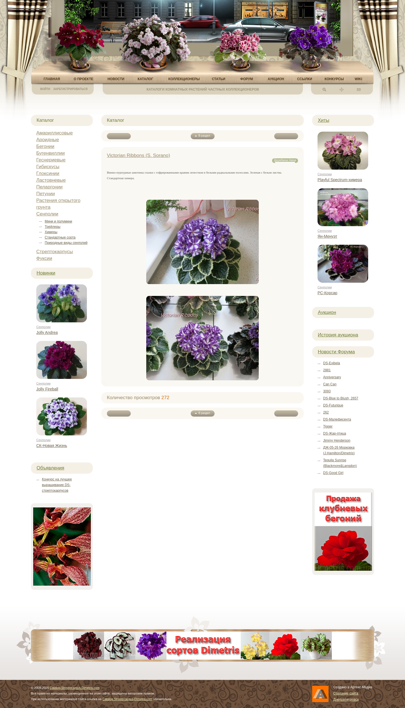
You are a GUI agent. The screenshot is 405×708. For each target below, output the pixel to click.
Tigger (328, 426)
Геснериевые (51, 160)
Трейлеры (52, 227)
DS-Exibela (331, 363)
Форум (246, 79)
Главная (52, 79)
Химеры (51, 232)
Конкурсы (334, 79)
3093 (327, 391)
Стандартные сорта (60, 237)
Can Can (329, 384)
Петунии (45, 193)
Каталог (145, 79)
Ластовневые (51, 180)
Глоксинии (47, 173)
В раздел (202, 135)
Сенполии (47, 214)
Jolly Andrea (47, 332)
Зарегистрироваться (70, 89)
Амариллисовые (54, 133)
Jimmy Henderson (336, 440)
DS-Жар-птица (334, 433)
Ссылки (304, 79)
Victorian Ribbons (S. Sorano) (138, 155)
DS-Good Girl (333, 473)
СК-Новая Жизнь (51, 445)
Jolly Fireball (47, 389)
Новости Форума (336, 351)
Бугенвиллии (50, 153)
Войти (45, 89)
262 (326, 412)
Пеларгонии (49, 187)
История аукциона (338, 335)
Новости (115, 79)
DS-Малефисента (337, 419)
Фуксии (44, 258)
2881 (327, 370)
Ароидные (47, 139)
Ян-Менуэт (327, 236)
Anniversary (332, 377)
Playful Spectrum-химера (340, 179)
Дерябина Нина (285, 160)
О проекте (83, 79)
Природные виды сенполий (66, 243)
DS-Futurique (333, 405)
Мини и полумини (58, 221)
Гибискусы (47, 166)
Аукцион (276, 79)
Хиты (323, 120)
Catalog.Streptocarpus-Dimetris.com (75, 687)
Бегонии (45, 146)
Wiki (358, 79)
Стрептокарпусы (54, 251)
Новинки (46, 273)
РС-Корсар (327, 293)
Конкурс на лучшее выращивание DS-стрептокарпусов (57, 485)
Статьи (218, 79)
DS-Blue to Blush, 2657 (340, 398)
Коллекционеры (184, 79)
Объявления (50, 468)
